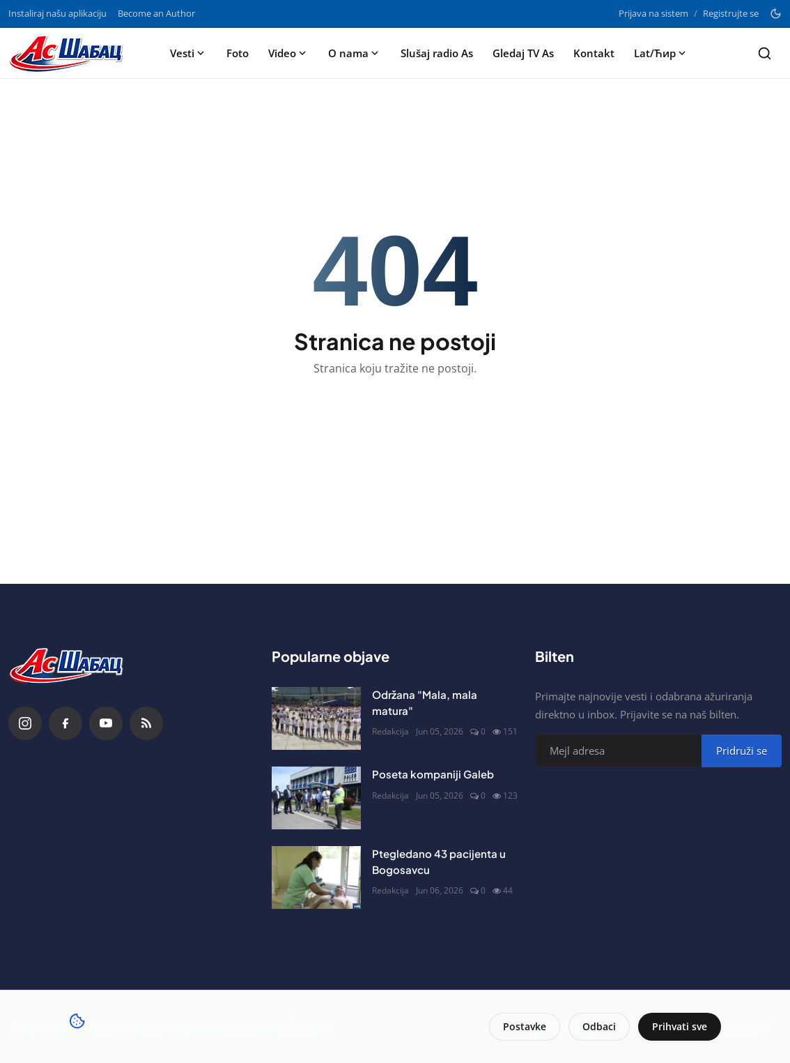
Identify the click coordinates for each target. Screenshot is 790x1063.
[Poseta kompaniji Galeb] (316, 798)
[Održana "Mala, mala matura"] (316, 718)
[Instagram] (25, 723)
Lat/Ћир (661, 53)
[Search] (765, 53)
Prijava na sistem (653, 13)
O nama (354, 53)
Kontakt (593, 53)
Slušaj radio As (437, 53)
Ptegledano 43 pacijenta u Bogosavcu (439, 861)
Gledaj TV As (523, 53)
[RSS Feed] (146, 723)
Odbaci (599, 1026)
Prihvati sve (679, 1026)
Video (288, 53)
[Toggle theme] (776, 14)
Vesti (188, 53)
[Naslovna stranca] (70, 53)
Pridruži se (741, 750)
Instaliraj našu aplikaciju (57, 13)
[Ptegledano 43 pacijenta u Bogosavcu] (316, 877)
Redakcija (390, 731)
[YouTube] (106, 723)
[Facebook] (65, 723)
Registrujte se (731, 13)
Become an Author (156, 13)
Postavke (524, 1026)
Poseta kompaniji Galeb (433, 774)
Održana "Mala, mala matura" (424, 702)
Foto (237, 53)
